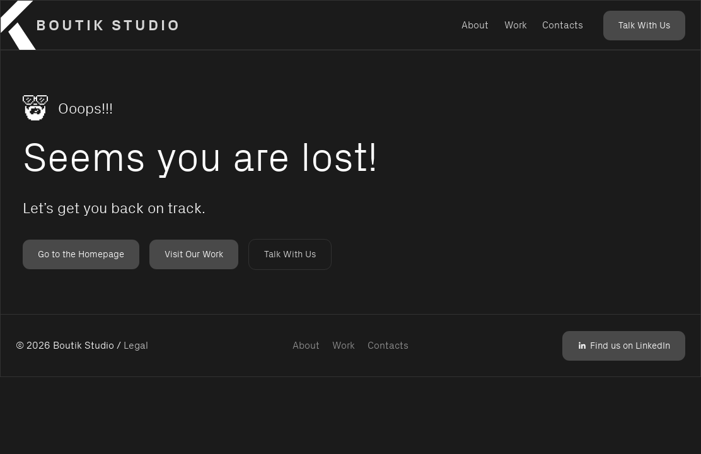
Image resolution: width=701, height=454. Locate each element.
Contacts (562, 25)
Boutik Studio (108, 25)
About (475, 25)
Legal (136, 345)
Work (515, 25)
